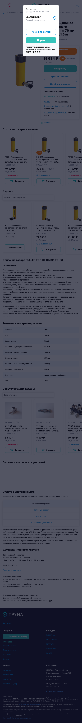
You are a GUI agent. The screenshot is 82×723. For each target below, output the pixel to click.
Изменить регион (41, 31)
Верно (41, 40)
